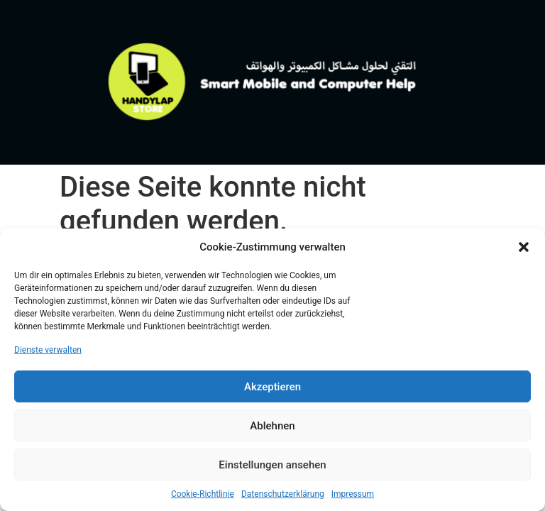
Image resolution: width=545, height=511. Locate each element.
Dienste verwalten (48, 350)
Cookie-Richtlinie (202, 494)
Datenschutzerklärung (282, 494)
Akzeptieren (272, 386)
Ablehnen (272, 425)
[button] (524, 247)
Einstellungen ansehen (272, 464)
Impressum (352, 494)
